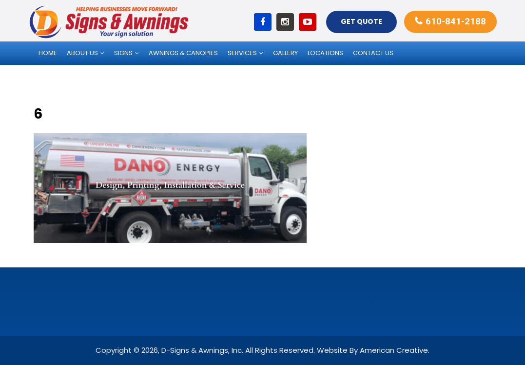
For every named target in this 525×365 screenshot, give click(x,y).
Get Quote (361, 21)
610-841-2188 (456, 21)
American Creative (394, 350)
